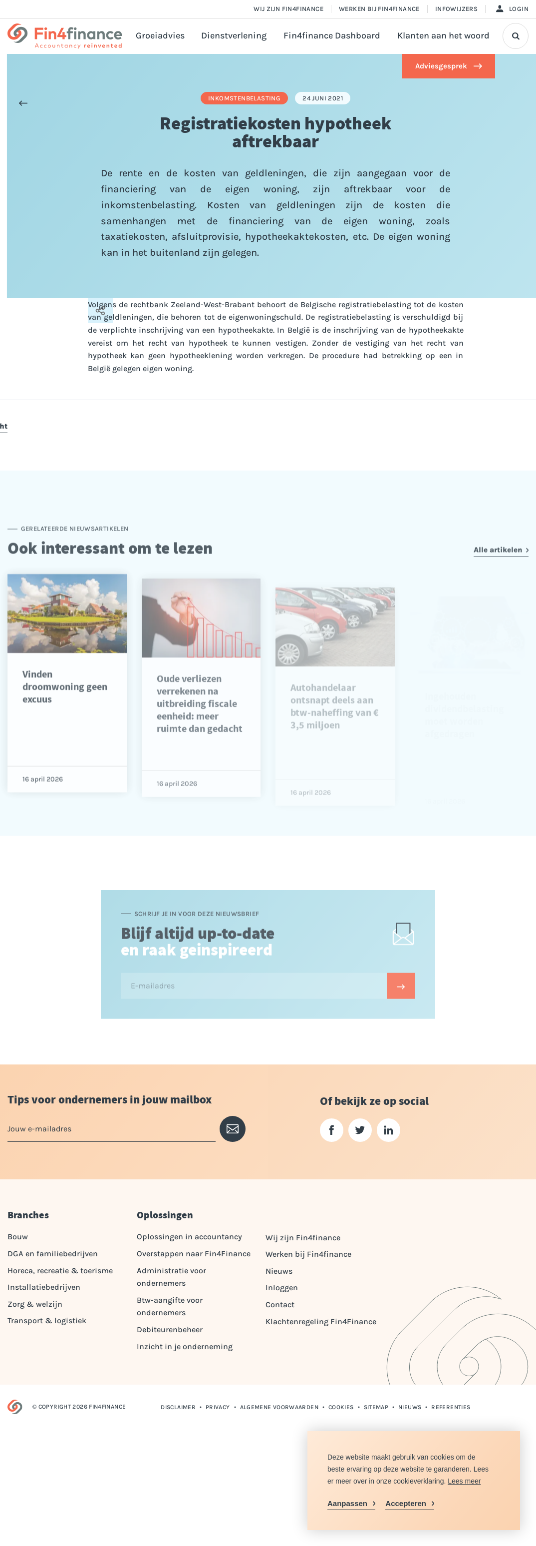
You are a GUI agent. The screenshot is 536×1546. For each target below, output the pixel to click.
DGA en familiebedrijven (52, 1253)
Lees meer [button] (464, 1481)
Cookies (341, 1407)
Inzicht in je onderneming (185, 1346)
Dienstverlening (234, 35)
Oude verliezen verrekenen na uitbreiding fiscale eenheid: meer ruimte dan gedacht (200, 732)
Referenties (450, 1407)
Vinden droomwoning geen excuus (64, 710)
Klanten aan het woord (443, 35)
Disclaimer (178, 1407)
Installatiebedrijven (43, 1287)
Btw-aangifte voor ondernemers (170, 1306)
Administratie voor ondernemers (171, 1277)
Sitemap (376, 1407)
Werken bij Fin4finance (379, 8)
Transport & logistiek (46, 1320)
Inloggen (282, 1287)
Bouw (17, 1236)
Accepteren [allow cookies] (405, 1503)
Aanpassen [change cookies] (347, 1503)
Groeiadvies (160, 35)
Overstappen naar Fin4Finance (194, 1253)
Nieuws (279, 1271)
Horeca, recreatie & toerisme (60, 1270)
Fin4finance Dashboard (331, 35)
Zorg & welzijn (34, 1304)
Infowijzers (456, 8)
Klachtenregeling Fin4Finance (321, 1321)
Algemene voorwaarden (279, 1407)
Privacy (218, 1407)
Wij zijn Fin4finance (288, 8)
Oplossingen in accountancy (189, 1236)
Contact (280, 1304)
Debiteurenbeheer (170, 1329)
